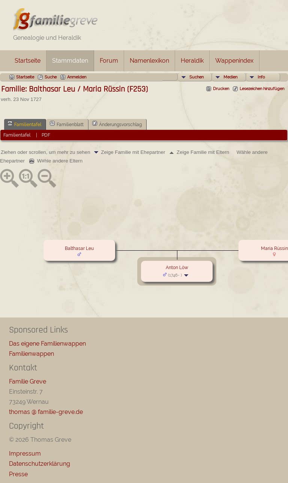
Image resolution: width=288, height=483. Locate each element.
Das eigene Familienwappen (47, 343)
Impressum (25, 453)
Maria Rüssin (274, 248)
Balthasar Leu (79, 248)
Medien (230, 77)
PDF (46, 135)
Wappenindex (234, 60)
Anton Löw (177, 267)
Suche (51, 77)
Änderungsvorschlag (117, 123)
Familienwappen (31, 353)
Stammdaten (70, 60)
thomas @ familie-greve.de (46, 411)
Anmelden (76, 77)
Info (261, 77)
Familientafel (24, 123)
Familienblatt (67, 123)
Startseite (27, 60)
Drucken (221, 88)
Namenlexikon (149, 60)
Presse (18, 474)
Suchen (196, 77)
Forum (109, 60)
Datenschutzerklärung (39, 463)
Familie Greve (27, 381)
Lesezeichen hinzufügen (262, 88)
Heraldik (192, 60)
